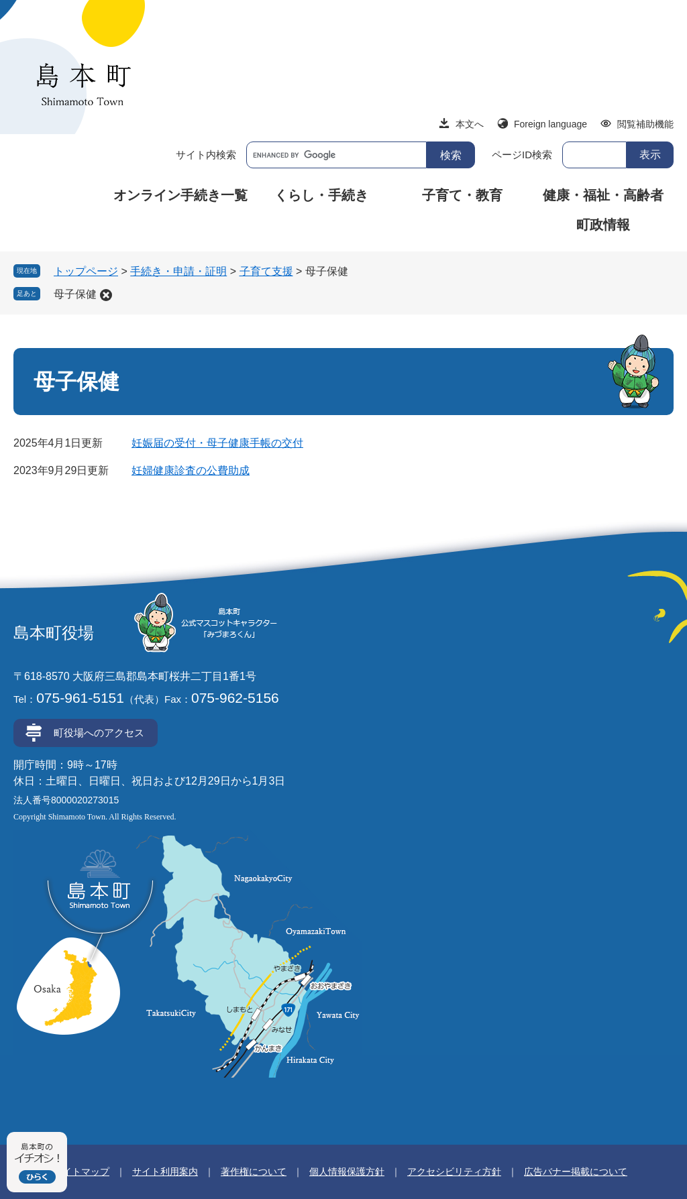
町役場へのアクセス (99, 732)
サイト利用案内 (165, 1171)
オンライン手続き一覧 (180, 195)
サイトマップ (81, 1171)
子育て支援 (266, 271)
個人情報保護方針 (346, 1171)
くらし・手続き (321, 195)
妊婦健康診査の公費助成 (190, 470)
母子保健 (75, 294)
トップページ (86, 271)
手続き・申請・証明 (178, 271)
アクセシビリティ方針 (454, 1171)
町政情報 (603, 224)
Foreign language (550, 124)
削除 (106, 295)
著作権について (253, 1171)
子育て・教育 (462, 195)
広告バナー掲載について (575, 1171)
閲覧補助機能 (645, 124)
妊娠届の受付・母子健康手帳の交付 (217, 443)
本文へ (470, 124)
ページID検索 (522, 154)
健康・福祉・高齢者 (603, 195)
